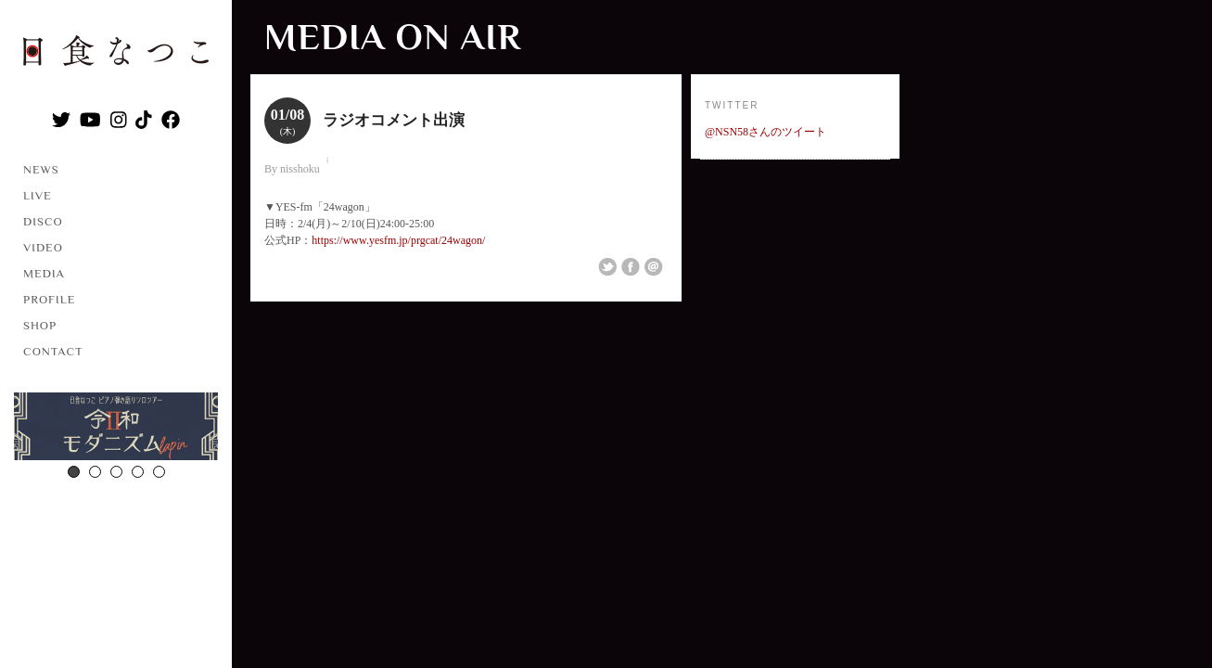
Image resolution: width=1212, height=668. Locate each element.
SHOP (40, 325)
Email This (653, 267)
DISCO (43, 221)
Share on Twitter (607, 267)
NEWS (41, 169)
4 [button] (138, 472)
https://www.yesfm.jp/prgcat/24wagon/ (398, 240)
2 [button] (95, 472)
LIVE (37, 195)
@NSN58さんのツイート (765, 131)
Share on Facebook (630, 267)
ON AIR (458, 37)
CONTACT (53, 351)
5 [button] (159, 472)
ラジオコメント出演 (394, 120)
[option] (116, 428)
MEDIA (44, 273)
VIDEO (43, 247)
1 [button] (74, 472)
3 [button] (116, 472)
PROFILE (49, 299)
